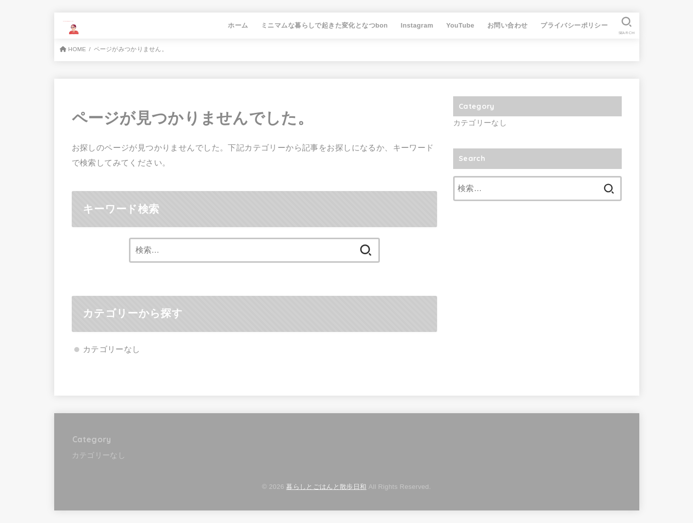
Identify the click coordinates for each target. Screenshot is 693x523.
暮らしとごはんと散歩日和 (326, 486)
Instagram (417, 25)
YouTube (460, 25)
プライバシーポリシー (574, 25)
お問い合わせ (507, 25)
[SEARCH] (626, 26)
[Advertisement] (537, 289)
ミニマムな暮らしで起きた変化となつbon (324, 25)
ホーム (238, 25)
